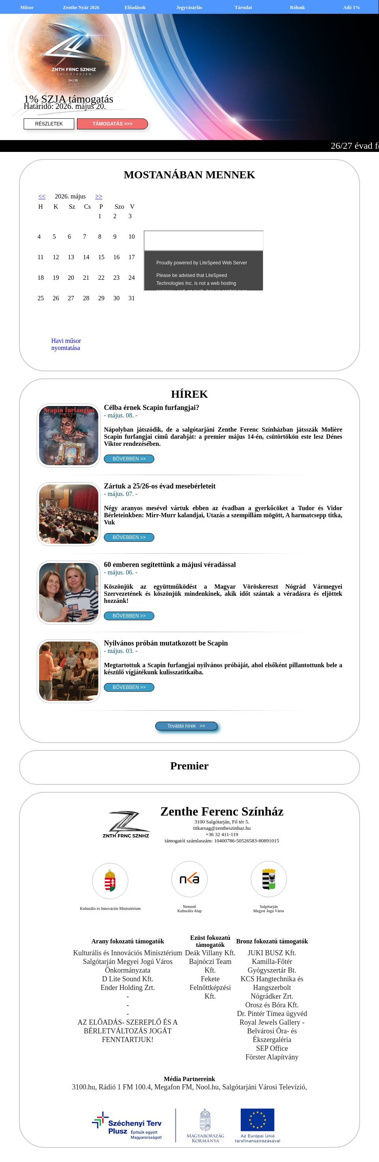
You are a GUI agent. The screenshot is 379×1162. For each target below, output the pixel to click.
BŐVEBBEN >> (129, 459)
